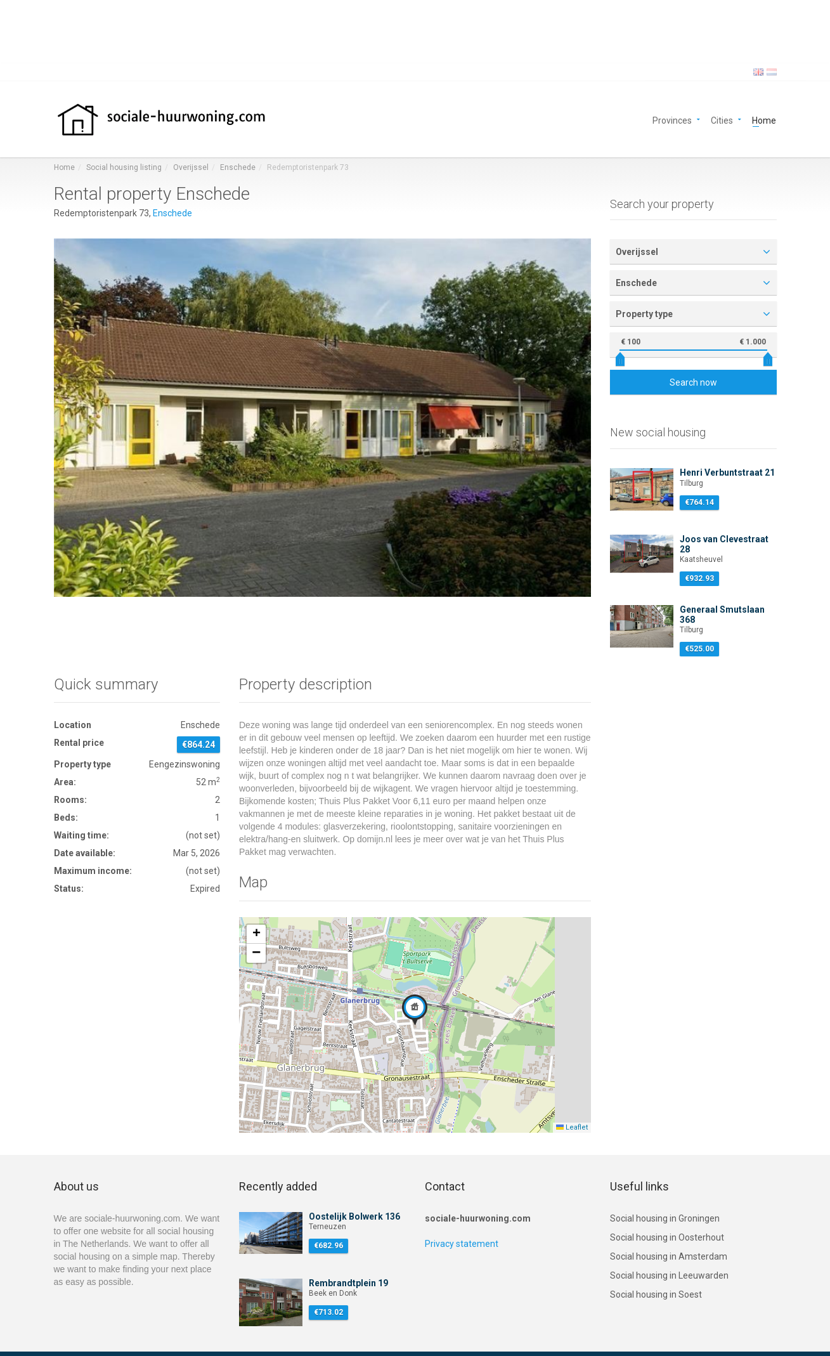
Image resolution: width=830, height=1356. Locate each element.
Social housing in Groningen (665, 1218)
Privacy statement (461, 1244)
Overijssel (191, 167)
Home (764, 119)
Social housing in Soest (656, 1294)
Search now (693, 382)
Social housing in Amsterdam (668, 1256)
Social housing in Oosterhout (667, 1237)
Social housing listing (124, 167)
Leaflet (572, 1127)
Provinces (672, 119)
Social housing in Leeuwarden (669, 1275)
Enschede (238, 167)
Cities (722, 119)
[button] (414, 1009)
